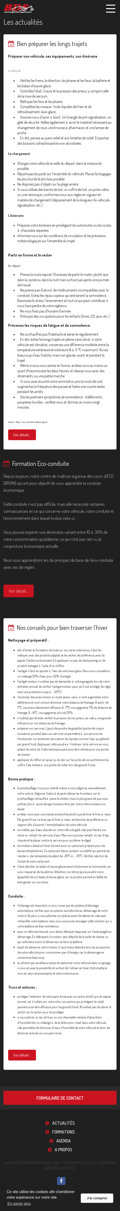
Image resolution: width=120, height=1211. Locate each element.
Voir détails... (22, 434)
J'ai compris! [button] (97, 1198)
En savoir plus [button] (19, 1204)
